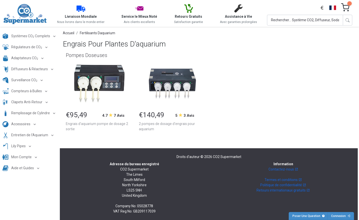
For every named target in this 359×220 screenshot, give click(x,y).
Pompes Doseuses (86, 55)
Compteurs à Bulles (22, 91)
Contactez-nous (283, 169)
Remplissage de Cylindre (26, 113)
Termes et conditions (283, 180)
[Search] (305, 20)
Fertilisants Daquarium (97, 33)
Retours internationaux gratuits (283, 190)
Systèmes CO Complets (26, 36)
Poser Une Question (308, 216)
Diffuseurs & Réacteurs (25, 69)
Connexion (340, 216)
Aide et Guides (18, 168)
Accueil (68, 33)
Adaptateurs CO (20, 58)
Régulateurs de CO (22, 47)
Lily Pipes (14, 146)
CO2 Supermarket (227, 157)
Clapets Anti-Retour (22, 102)
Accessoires (16, 124)
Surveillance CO (20, 80)
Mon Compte (17, 157)
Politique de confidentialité (283, 185)
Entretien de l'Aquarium (25, 135)
